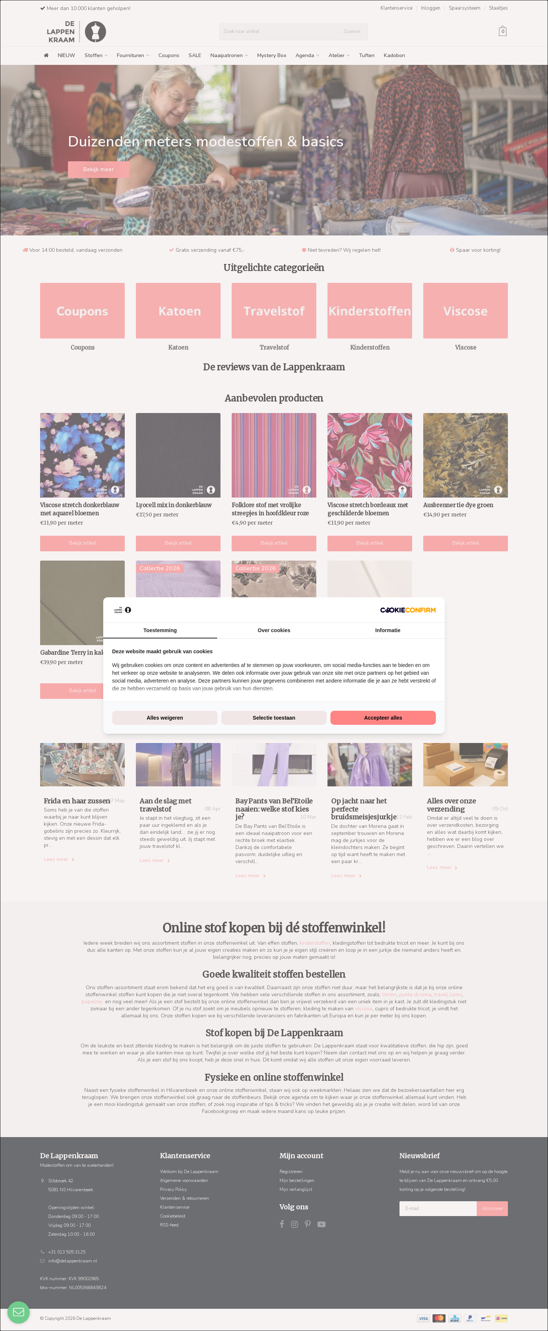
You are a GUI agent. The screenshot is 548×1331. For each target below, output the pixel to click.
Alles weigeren (165, 718)
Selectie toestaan (274, 718)
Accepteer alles (383, 718)
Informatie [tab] (388, 630)
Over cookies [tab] (274, 630)
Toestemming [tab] (160, 630)
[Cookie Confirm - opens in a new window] (408, 610)
